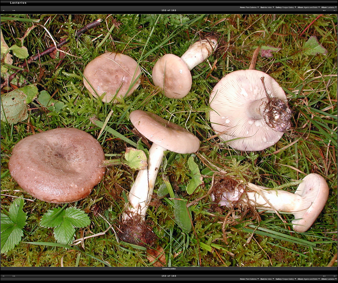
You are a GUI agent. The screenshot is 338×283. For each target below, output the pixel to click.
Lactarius (332, 7)
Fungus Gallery (290, 7)
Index (271, 7)
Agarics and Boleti (312, 7)
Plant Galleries (252, 7)
